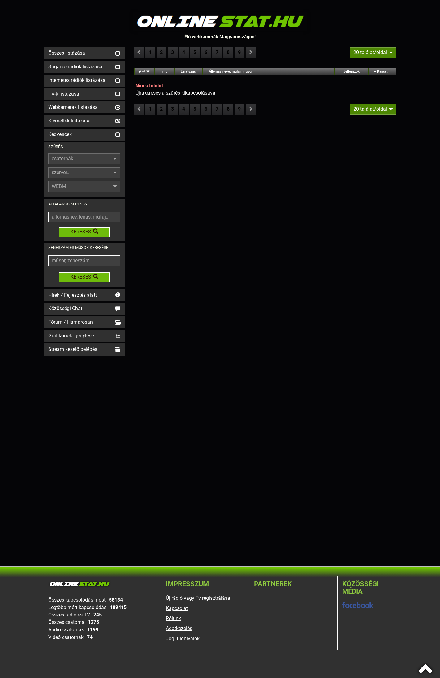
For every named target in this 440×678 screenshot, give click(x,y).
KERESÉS (84, 232)
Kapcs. (382, 72)
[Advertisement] (84, 450)
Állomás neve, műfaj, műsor (230, 72)
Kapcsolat (177, 608)
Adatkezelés (179, 628)
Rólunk (173, 618)
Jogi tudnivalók (183, 639)
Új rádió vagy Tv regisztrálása (198, 598)
